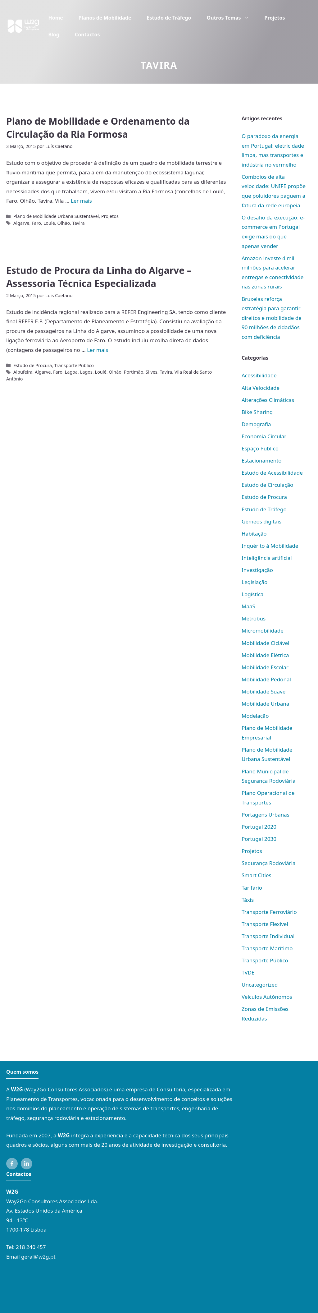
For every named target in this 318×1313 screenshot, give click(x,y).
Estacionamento (262, 460)
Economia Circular (264, 436)
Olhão (63, 223)
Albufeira (22, 372)
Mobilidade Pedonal (266, 679)
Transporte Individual (268, 936)
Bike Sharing (257, 412)
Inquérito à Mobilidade (270, 545)
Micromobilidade (263, 630)
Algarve (21, 223)
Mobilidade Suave (263, 691)
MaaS (248, 606)
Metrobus (254, 618)
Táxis (248, 899)
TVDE (248, 972)
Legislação (254, 582)
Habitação (254, 533)
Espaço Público (260, 448)
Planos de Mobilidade (105, 17)
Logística (252, 594)
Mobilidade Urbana (265, 703)
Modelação (255, 715)
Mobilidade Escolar (265, 667)
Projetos (275, 17)
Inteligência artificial (267, 557)
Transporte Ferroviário (269, 911)
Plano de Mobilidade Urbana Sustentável (56, 216)
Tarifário (252, 887)
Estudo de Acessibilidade (272, 472)
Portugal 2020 (259, 826)
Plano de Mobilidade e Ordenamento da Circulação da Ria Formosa (98, 128)
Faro (36, 223)
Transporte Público (74, 365)
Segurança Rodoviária (269, 863)
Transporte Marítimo (267, 948)
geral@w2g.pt (38, 1256)
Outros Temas (232, 17)
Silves (151, 372)
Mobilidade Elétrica (265, 655)
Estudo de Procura (32, 365)
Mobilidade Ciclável (265, 643)
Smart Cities (256, 875)
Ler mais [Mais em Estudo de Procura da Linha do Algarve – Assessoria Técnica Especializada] (97, 349)
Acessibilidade (259, 375)
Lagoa (71, 372)
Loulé (49, 223)
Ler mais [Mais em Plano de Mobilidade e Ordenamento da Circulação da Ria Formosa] (81, 200)
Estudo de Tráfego (169, 17)
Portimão (133, 372)
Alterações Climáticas (268, 399)
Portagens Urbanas (265, 814)
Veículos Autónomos (267, 996)
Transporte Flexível (265, 924)
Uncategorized (260, 984)
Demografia (256, 424)
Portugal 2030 (259, 838)
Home (55, 17)
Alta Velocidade (260, 387)
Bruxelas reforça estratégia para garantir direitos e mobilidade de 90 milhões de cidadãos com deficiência (272, 317)
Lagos (86, 372)
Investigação (257, 570)
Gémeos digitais (261, 521)
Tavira (78, 223)
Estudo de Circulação (267, 484)
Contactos (87, 34)
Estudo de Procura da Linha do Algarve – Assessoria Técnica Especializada (99, 277)
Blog (53, 34)
